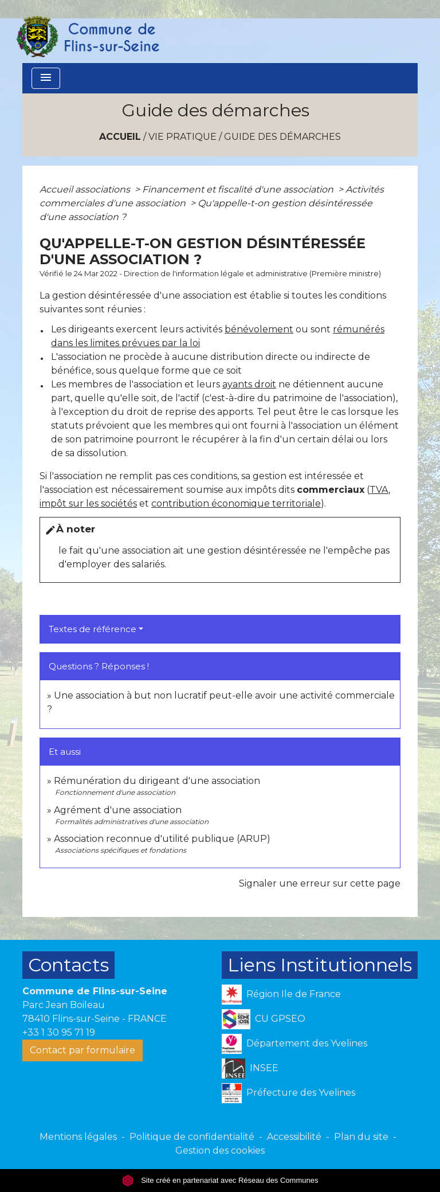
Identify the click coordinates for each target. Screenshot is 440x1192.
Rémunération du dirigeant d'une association (157, 780)
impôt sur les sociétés (88, 503)
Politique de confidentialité (191, 1136)
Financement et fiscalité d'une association (239, 189)
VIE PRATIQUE (182, 136)
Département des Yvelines (294, 1044)
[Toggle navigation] (46, 78)
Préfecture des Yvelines (288, 1093)
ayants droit (249, 384)
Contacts (68, 965)
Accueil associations (86, 189)
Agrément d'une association (118, 810)
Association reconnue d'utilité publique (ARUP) (162, 838)
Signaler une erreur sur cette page (319, 883)
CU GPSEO (263, 1019)
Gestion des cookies (220, 1150)
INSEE (250, 1068)
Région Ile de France (281, 995)
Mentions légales (78, 1136)
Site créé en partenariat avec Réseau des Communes (220, 1180)
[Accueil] (87, 31)
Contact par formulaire (82, 1050)
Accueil (120, 136)
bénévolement (259, 329)
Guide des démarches (282, 136)
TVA (379, 489)
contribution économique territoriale (236, 503)
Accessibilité (294, 1136)
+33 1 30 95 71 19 (58, 1032)
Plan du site (361, 1136)
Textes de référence (92, 629)
